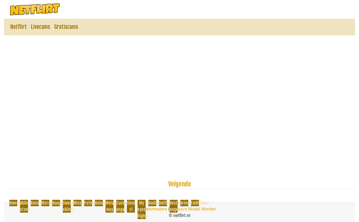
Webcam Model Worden (193, 209)
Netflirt (18, 27)
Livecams (40, 27)
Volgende (179, 184)
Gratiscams (66, 27)
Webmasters (155, 209)
